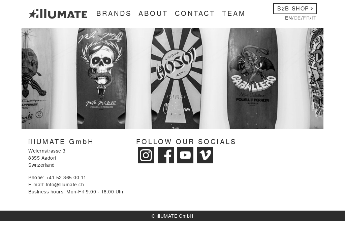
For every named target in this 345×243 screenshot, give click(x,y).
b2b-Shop (293, 8)
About (153, 13)
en (288, 17)
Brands (114, 13)
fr (306, 17)
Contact (195, 13)
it (314, 17)
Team (234, 13)
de (297, 17)
